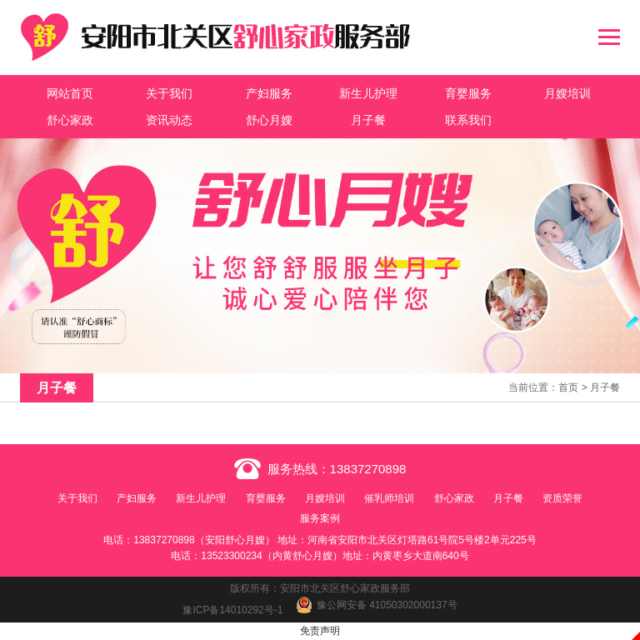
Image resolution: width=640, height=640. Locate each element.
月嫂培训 (567, 93)
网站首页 (70, 93)
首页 (568, 387)
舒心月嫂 (269, 120)
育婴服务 (468, 93)
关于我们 (169, 93)
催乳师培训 (389, 498)
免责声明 (320, 631)
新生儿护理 (368, 93)
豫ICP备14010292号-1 (232, 610)
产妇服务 (269, 93)
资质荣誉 (562, 498)
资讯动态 (169, 120)
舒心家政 (70, 120)
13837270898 (368, 469)
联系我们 (468, 120)
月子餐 (368, 120)
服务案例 (320, 518)
